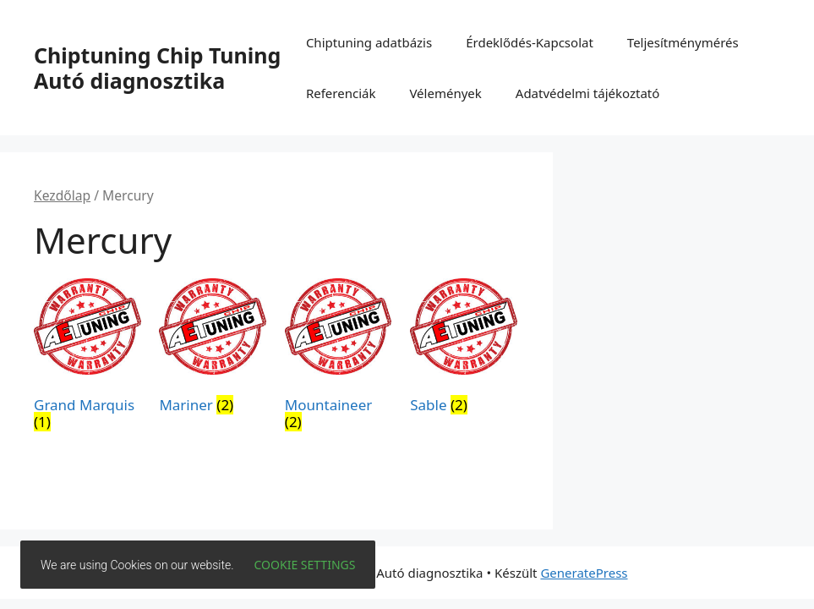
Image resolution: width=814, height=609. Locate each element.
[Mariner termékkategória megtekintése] (212, 349)
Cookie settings (305, 565)
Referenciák (341, 93)
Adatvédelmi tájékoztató (588, 93)
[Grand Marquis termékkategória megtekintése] (87, 357)
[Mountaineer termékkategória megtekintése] (338, 357)
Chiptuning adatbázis (369, 42)
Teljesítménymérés (683, 42)
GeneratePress (583, 572)
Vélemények (445, 93)
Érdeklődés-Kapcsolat (529, 42)
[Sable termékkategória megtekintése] (463, 349)
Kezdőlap (62, 195)
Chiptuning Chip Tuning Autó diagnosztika (157, 68)
